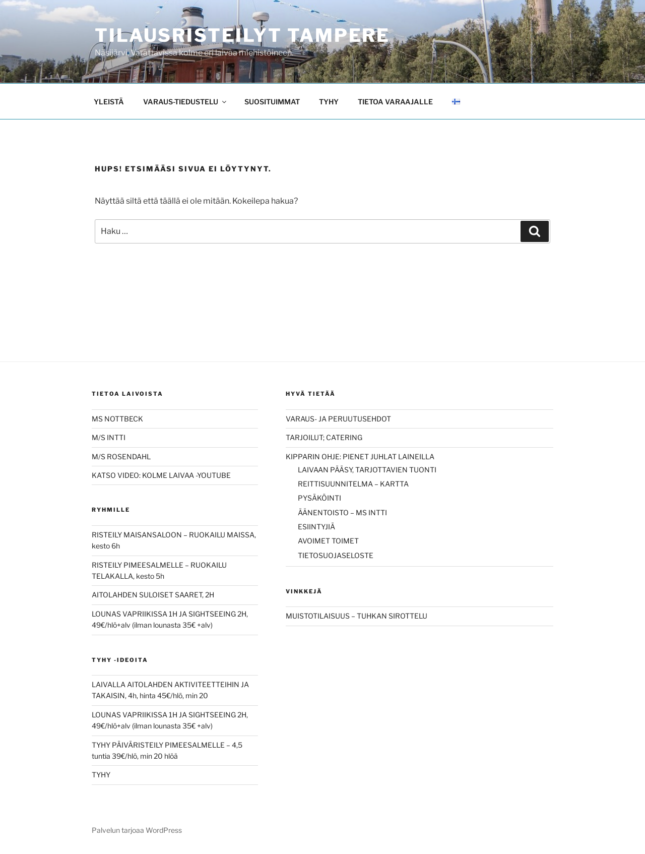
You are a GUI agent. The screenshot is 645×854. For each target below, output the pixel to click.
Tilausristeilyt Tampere (242, 35)
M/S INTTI (108, 437)
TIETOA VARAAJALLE (395, 101)
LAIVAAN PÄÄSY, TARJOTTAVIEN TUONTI (367, 469)
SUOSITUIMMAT (272, 101)
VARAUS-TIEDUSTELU (185, 101)
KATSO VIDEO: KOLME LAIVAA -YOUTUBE (161, 475)
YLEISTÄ (109, 101)
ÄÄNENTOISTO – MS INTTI (342, 512)
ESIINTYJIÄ (316, 526)
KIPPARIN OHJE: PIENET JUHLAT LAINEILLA (360, 456)
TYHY (329, 101)
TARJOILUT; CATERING (324, 437)
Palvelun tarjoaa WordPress (137, 830)
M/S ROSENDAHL (121, 456)
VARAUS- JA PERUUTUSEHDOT (338, 418)
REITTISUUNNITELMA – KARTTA (353, 483)
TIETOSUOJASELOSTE (335, 555)
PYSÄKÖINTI (319, 498)
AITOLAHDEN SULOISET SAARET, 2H (153, 594)
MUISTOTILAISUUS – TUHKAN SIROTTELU (356, 616)
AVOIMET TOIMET (328, 540)
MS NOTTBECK (117, 418)
